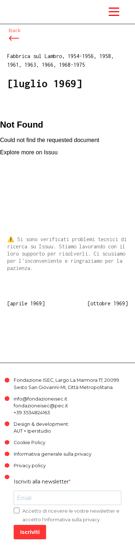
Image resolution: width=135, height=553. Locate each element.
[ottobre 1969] (107, 303)
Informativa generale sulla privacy (52, 454)
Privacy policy (30, 465)
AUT (18, 431)
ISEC (21, 7)
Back (15, 30)
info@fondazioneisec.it (40, 399)
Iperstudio (39, 431)
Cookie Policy (29, 442)
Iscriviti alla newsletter (41, 481)
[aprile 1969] (26, 303)
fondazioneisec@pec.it (41, 405)
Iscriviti (30, 532)
